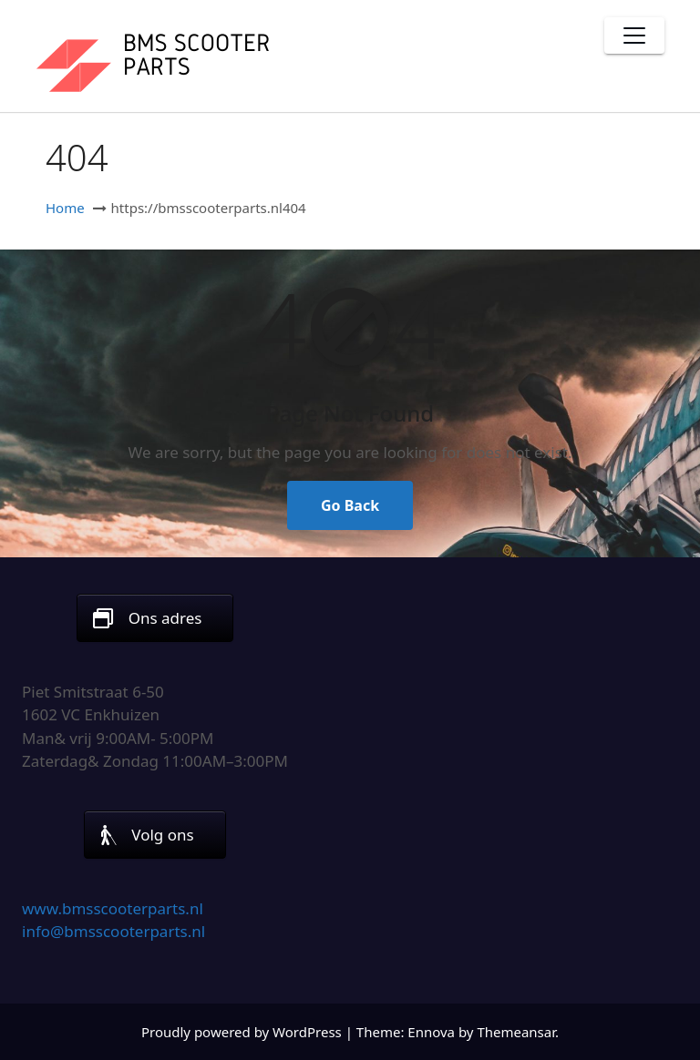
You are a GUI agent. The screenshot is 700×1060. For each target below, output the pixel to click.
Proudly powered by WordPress (243, 1032)
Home (65, 208)
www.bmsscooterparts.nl (112, 908)
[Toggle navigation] (634, 35)
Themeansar (516, 1032)
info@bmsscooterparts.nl (113, 931)
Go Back (350, 505)
